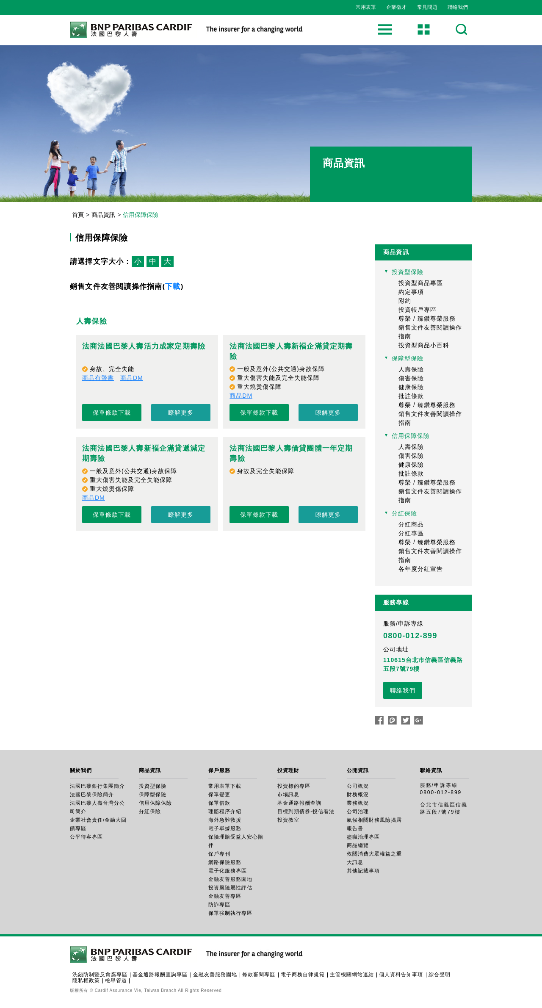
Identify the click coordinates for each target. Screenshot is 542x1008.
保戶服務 (219, 770)
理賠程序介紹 (224, 811)
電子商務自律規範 (303, 975)
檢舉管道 (116, 980)
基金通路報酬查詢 (299, 803)
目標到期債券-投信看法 (306, 811)
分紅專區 (411, 533)
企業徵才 (396, 7)
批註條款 (411, 396)
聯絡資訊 (431, 770)
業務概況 (358, 803)
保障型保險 (407, 358)
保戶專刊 (219, 854)
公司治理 (358, 811)
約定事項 (411, 291)
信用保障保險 (411, 435)
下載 (172, 286)
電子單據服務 (224, 828)
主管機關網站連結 (352, 975)
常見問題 (427, 7)
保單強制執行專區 (230, 913)
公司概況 (358, 786)
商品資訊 (103, 214)
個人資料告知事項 (401, 975)
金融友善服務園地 (230, 879)
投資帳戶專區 (417, 309)
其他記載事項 (363, 871)
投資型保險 (407, 272)
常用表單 (366, 7)
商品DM (131, 377)
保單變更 (219, 795)
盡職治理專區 (363, 837)
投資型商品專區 (420, 283)
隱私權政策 (86, 980)
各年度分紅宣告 (420, 568)
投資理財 (288, 770)
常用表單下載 (224, 786)
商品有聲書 (98, 377)
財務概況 (358, 795)
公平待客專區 (86, 837)
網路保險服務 (224, 862)
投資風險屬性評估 (230, 888)
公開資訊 (358, 770)
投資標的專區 (293, 786)
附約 (404, 300)
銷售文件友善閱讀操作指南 (430, 332)
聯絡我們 (458, 7)
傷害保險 (411, 378)
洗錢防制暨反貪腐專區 (99, 975)
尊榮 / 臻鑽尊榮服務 (427, 318)
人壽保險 (411, 369)
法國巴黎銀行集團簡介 (97, 786)
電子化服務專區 (227, 871)
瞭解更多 (181, 412)
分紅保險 (404, 513)
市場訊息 (288, 795)
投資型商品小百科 (423, 345)
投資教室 (288, 820)
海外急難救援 (224, 820)
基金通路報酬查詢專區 (160, 975)
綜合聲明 (440, 975)
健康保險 (411, 387)
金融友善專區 (224, 896)
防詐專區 (219, 905)
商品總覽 (358, 845)
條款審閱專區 (258, 975)
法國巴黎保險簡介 (92, 795)
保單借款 (219, 803)
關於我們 (81, 770)
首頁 (78, 214)
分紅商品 (411, 524)
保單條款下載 (112, 412)
